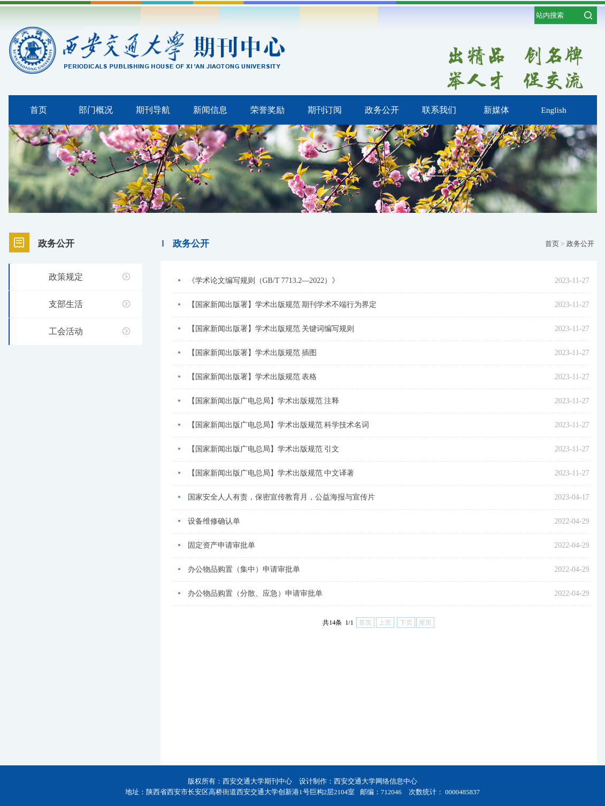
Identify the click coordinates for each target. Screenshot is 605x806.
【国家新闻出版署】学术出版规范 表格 (252, 377)
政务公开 (382, 109)
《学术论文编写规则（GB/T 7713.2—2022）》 (264, 281)
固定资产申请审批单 (221, 545)
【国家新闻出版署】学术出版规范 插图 (252, 353)
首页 (38, 109)
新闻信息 (210, 109)
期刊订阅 (325, 109)
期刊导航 (153, 109)
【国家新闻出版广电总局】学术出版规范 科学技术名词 (279, 425)
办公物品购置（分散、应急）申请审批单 (255, 593)
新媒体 (496, 109)
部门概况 (96, 109)
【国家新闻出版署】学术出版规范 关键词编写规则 (271, 329)
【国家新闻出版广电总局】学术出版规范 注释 (264, 401)
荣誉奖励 (267, 109)
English (553, 109)
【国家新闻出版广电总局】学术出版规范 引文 (264, 449)
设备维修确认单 (214, 521)
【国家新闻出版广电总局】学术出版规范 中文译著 (271, 473)
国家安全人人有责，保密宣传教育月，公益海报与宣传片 (281, 497)
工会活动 (66, 331)
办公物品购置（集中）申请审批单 (244, 569)
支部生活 (66, 304)
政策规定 (66, 276)
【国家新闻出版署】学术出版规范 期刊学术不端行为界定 (282, 305)
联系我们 (439, 109)
